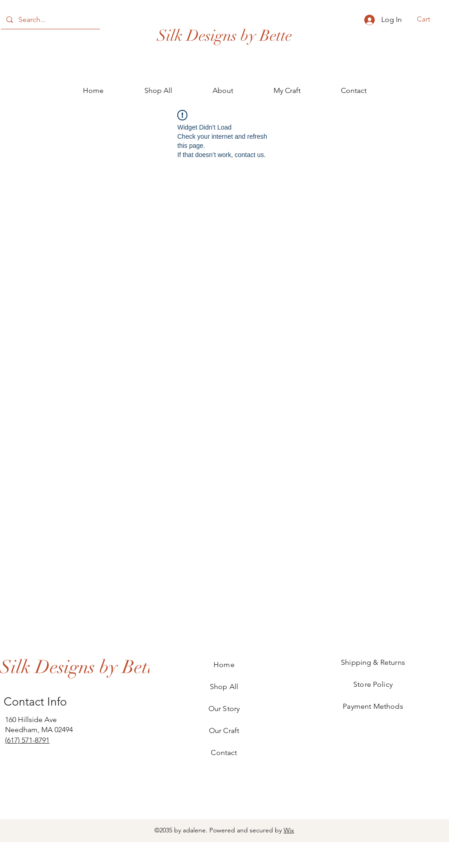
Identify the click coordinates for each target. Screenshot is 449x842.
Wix (289, 830)
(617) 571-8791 (27, 740)
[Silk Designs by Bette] (80, 667)
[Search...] (49, 20)
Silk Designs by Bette (224, 35)
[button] (429, 19)
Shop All (224, 686)
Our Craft (224, 730)
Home (224, 664)
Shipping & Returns (373, 662)
